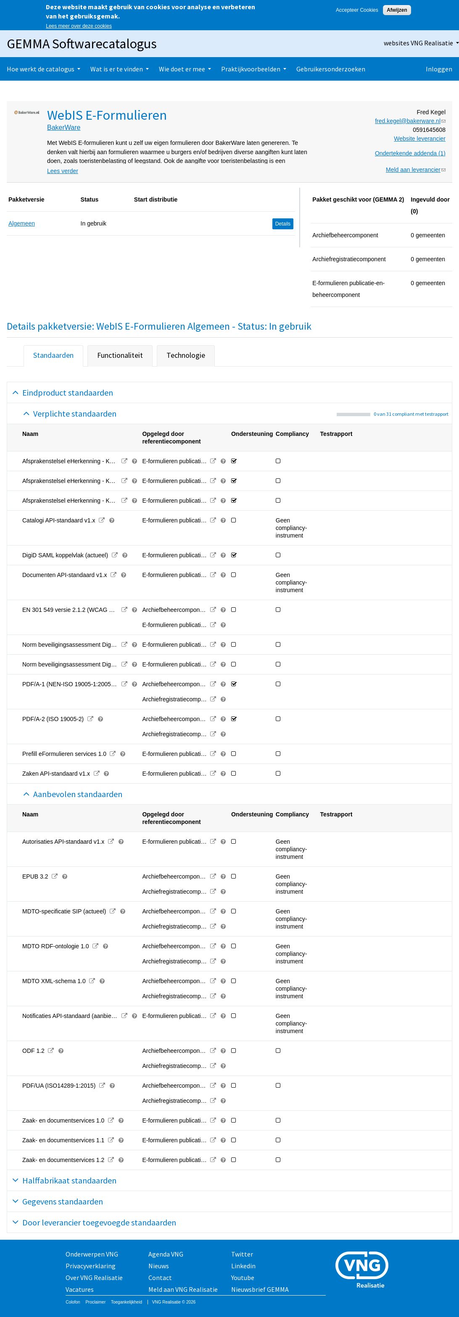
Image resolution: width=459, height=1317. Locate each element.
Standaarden (53, 355)
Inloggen (439, 69)
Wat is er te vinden (116, 69)
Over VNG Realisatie (94, 1277)
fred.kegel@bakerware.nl (410, 121)
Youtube (242, 1277)
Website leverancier (420, 138)
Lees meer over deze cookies (79, 26)
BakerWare (63, 127)
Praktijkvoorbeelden (250, 69)
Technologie (185, 355)
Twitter (242, 1254)
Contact (160, 1277)
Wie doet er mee (182, 69)
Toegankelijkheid (126, 1302)
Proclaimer (95, 1302)
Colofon (73, 1302)
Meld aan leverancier (416, 169)
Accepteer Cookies (357, 10)
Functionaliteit (120, 355)
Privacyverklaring (91, 1266)
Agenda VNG (165, 1254)
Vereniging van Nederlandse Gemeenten (364, 1270)
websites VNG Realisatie (418, 43)
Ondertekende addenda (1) (410, 153)
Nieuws (158, 1266)
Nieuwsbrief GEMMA (260, 1289)
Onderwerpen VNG (92, 1254)
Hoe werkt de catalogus (40, 69)
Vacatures (80, 1289)
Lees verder (62, 171)
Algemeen (21, 223)
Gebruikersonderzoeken (330, 69)
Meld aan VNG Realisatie (183, 1289)
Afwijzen (397, 10)
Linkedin (243, 1266)
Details (283, 224)
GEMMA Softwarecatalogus (82, 43)
